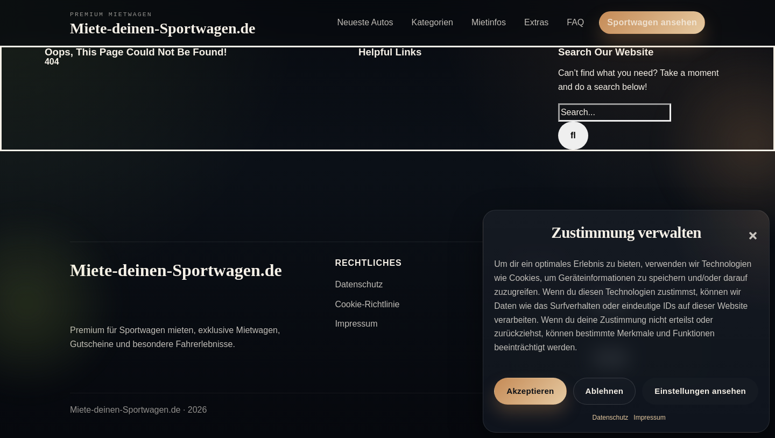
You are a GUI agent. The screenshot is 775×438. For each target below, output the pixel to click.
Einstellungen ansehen (700, 390)
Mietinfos (488, 22)
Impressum (649, 417)
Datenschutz (611, 417)
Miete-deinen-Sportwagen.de (163, 28)
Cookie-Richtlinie (367, 304)
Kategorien (432, 22)
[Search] (573, 136)
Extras (536, 22)
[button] (753, 235)
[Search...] (614, 112)
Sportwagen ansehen (652, 22)
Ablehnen (605, 390)
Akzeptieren (530, 390)
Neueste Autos (365, 22)
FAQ (575, 22)
